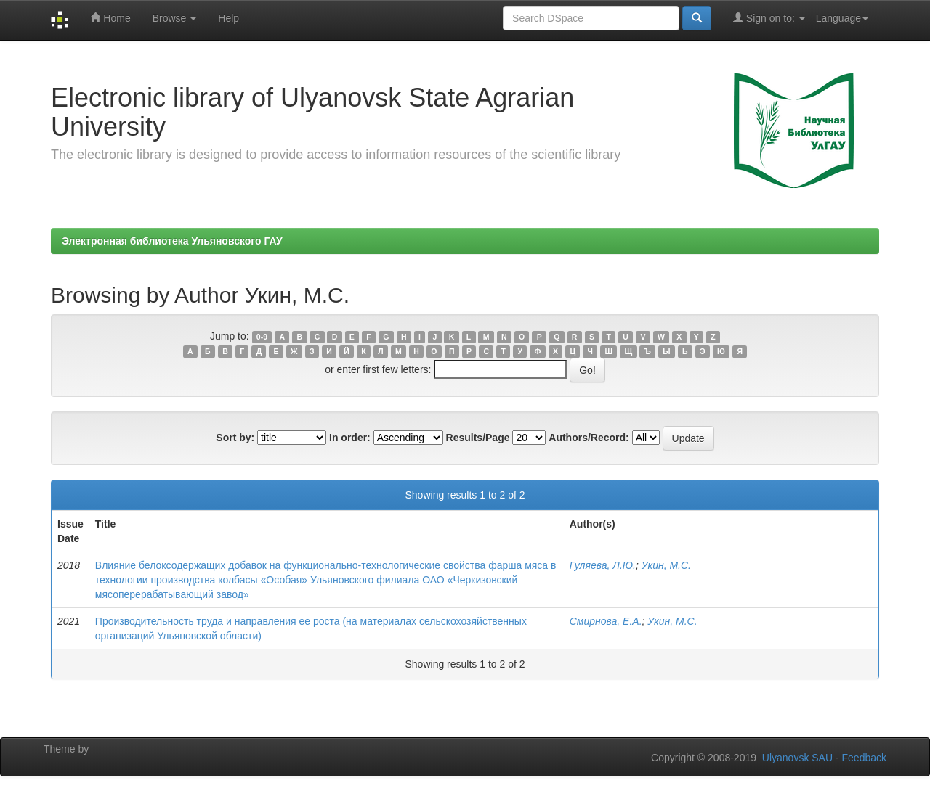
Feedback (864, 757)
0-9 (261, 336)
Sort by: (235, 437)
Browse (175, 18)
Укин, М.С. (666, 565)
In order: (350, 437)
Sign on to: (769, 18)
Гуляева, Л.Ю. (603, 565)
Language (842, 18)
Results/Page (478, 437)
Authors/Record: (588, 437)
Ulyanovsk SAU (797, 757)
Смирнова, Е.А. (606, 621)
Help (228, 18)
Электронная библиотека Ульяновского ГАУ (172, 241)
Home (110, 18)
